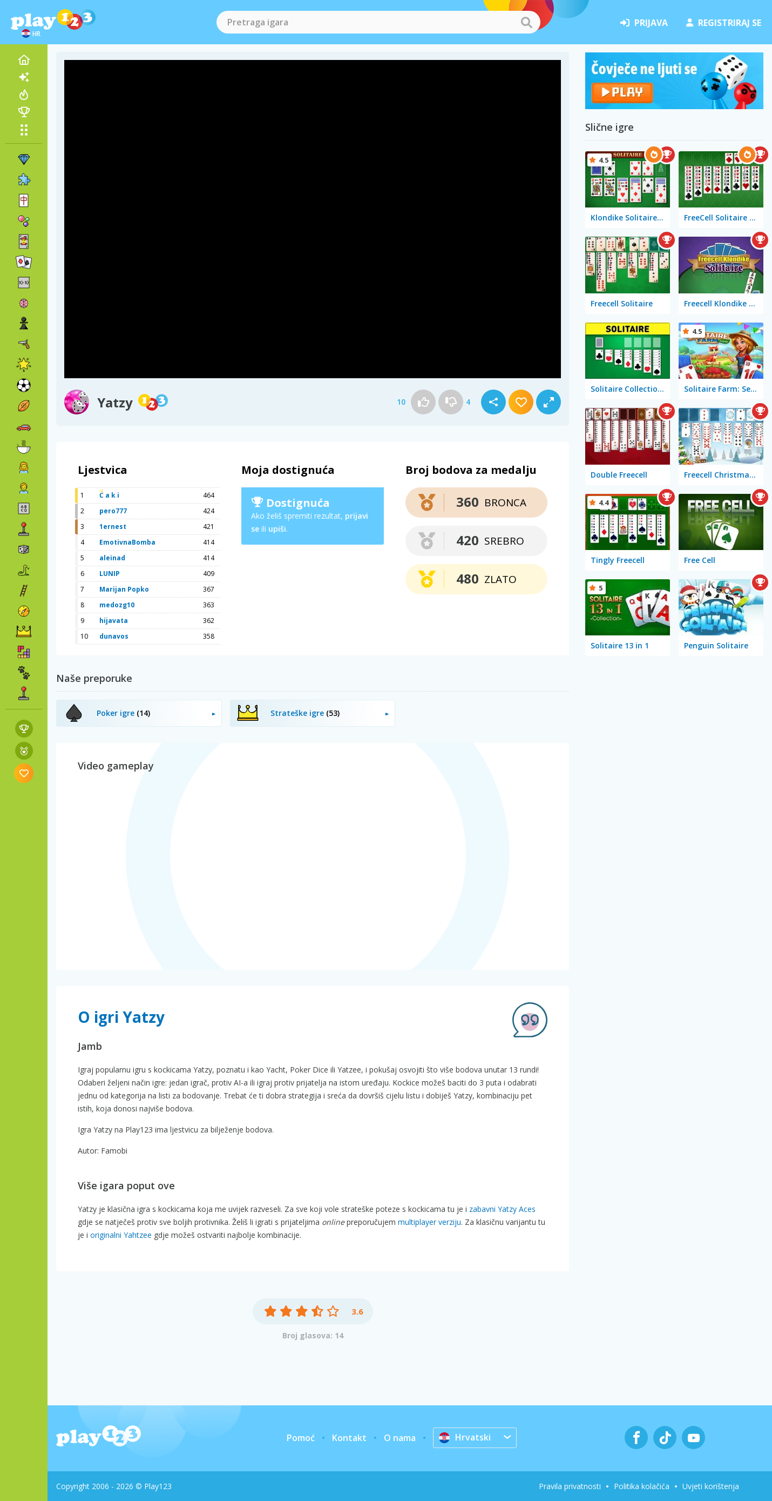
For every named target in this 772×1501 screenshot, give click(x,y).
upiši (277, 529)
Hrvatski (465, 1437)
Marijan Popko (124, 589)
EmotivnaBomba (127, 542)
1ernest (112, 526)
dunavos (113, 636)
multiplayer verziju (429, 1222)
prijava (644, 23)
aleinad (112, 557)
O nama (400, 1438)
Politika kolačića (641, 1486)
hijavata (113, 620)
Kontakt (349, 1438)
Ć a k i (109, 495)
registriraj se (723, 23)
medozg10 (116, 604)
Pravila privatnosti (570, 1486)
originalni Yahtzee (121, 1235)
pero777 (113, 510)
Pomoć (301, 1438)
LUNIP (109, 573)
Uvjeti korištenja (710, 1486)
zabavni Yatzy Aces (502, 1209)
